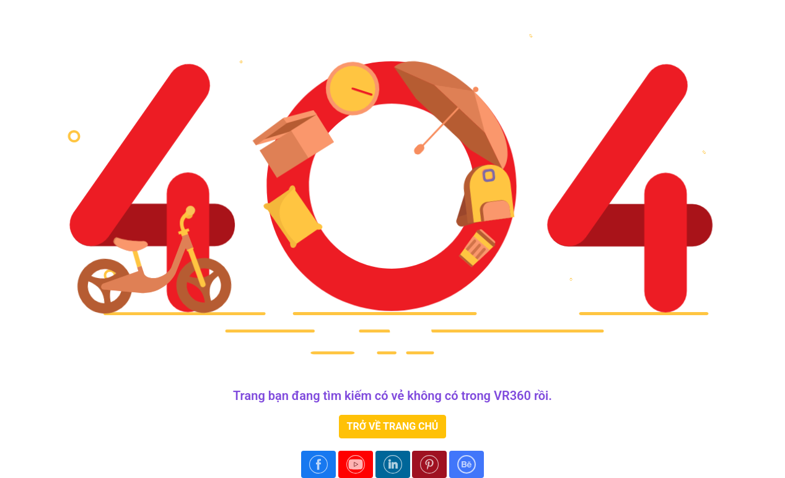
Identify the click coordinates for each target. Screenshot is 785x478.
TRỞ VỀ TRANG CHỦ (393, 426)
